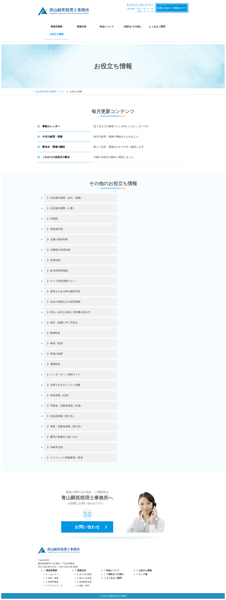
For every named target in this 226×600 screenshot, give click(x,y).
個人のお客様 (85, 578)
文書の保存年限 (59, 239)
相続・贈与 (84, 585)
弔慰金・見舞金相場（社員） (66, 405)
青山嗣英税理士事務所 (60, 551)
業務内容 (81, 26)
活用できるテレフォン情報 (65, 385)
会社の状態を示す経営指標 (65, 301)
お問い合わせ (87, 527)
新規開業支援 (85, 582)
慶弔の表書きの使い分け (64, 436)
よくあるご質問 (157, 26)
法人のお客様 (85, 574)
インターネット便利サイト (65, 374)
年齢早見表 (56, 447)
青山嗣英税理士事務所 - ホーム (50, 91)
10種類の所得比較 (60, 249)
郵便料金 (55, 333)
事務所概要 (56, 26)
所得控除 (55, 260)
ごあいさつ (53, 574)
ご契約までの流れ (131, 26)
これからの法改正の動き (56, 157)
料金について (107, 26)
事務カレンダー (51, 126)
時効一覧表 (56, 343)
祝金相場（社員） (60, 395)
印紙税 (54, 218)
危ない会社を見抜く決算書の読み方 (70, 312)
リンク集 (143, 574)
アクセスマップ (55, 585)
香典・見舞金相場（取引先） (66, 426)
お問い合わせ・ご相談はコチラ (171, 8)
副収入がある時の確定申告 (65, 291)
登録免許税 (56, 229)
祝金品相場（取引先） (62, 416)
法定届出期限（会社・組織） (66, 197)
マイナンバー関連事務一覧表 (66, 457)
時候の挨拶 (56, 353)
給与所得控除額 (59, 270)
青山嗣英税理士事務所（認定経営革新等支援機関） (63, 11)
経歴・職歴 (53, 578)
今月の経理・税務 (52, 136)
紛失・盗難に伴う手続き (64, 322)
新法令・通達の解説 (53, 146)
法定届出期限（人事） (62, 208)
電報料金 (55, 364)
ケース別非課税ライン (62, 281)
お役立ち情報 (56, 34)
